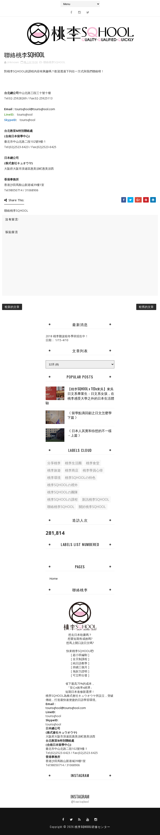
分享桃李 (54, 463)
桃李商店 (71, 470)
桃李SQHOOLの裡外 (62, 485)
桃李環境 (54, 477)
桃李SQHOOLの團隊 (62, 492)
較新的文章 (12, 307)
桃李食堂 (92, 463)
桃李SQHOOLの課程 (62, 499)
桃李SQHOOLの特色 (80, 477)
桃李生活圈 (73, 463)
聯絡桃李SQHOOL (54, 62)
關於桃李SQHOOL (92, 506)
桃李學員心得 (93, 470)
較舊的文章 (146, 307)
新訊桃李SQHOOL (95, 499)
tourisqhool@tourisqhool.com (35, 109)
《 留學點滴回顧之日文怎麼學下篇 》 (90, 415)
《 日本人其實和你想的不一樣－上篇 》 (90, 433)
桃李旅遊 (54, 470)
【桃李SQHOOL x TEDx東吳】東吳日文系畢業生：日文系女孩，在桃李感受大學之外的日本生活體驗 (80, 395)
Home (53, 579)
